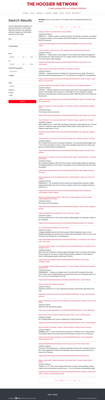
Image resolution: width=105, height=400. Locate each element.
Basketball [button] (40, 13)
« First (55, 27)
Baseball (55, 13)
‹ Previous (61, 27)
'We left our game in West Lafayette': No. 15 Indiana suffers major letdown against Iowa (67, 106)
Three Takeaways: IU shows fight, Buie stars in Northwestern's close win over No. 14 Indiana (67, 178)
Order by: (11, 90)
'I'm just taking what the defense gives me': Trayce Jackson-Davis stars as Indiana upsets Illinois (67, 267)
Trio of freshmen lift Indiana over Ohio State (54, 228)
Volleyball (48, 13)
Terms (50, 394)
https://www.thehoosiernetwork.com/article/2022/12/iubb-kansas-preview (64, 356)
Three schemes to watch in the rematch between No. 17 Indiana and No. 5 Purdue (67, 138)
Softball (61, 13)
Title (10, 95)
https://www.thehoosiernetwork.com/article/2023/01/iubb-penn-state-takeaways (67, 310)
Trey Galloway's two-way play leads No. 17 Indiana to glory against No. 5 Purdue (66, 120)
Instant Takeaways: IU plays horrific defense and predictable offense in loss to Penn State (67, 301)
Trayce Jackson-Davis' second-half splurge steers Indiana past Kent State (64, 50)
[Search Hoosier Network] (82, 13)
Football (25, 13)
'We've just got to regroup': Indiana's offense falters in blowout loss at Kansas (65, 327)
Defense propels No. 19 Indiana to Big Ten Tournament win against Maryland (65, 85)
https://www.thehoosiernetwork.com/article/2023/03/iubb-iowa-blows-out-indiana (67, 115)
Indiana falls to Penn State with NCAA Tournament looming (59, 69)
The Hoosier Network (52, 4)
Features (68, 13)
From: (10, 54)
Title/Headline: (13, 46)
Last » (79, 27)
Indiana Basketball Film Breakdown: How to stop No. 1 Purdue (59, 213)
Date (10, 93)
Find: (9, 39)
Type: (10, 83)
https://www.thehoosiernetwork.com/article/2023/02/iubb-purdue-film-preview (66, 223)
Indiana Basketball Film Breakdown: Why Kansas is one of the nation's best (64, 344)
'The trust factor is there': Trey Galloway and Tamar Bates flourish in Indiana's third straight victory (67, 247)
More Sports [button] (76, 13)
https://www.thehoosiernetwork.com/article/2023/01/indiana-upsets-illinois (64, 280)
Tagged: (11, 75)
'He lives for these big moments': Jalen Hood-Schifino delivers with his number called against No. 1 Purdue (65, 198)
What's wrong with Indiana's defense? (52, 284)
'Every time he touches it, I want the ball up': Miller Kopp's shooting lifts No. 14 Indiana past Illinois (67, 158)
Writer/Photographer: (15, 68)
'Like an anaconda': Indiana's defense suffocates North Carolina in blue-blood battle (65, 361)
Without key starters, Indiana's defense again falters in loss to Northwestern (65, 315)
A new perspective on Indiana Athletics (67, 8)
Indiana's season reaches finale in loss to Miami (55, 32)
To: (9, 61)
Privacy (55, 394)
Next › (74, 27)
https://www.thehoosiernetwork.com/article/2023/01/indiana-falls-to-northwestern (67, 323)
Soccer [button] (32, 13)
